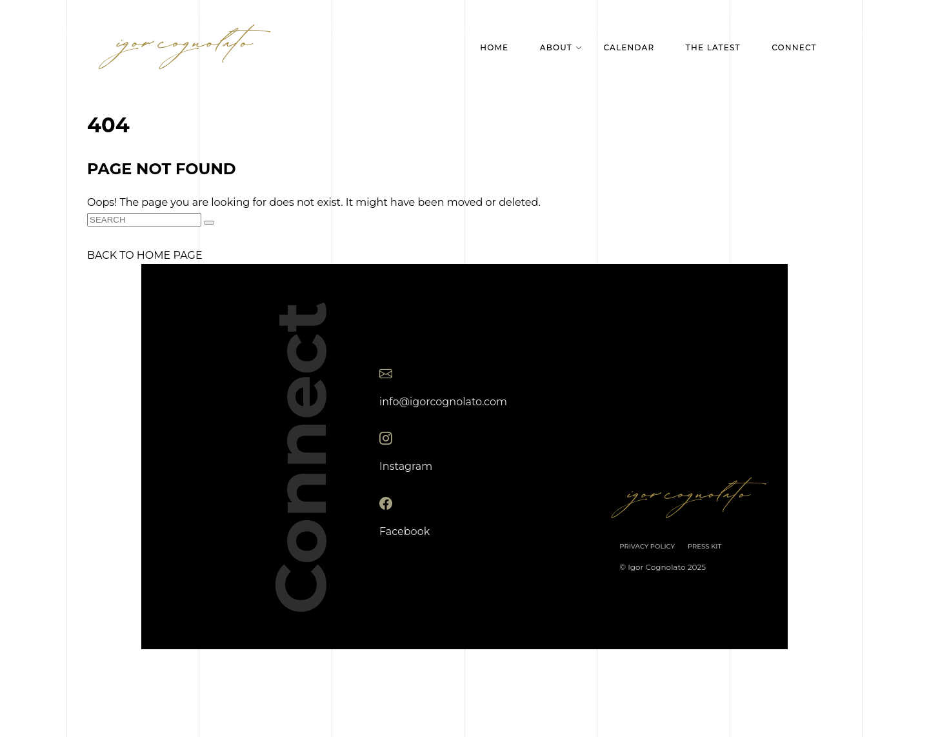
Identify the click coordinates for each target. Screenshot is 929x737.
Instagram (405, 466)
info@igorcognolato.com (443, 401)
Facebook (404, 531)
